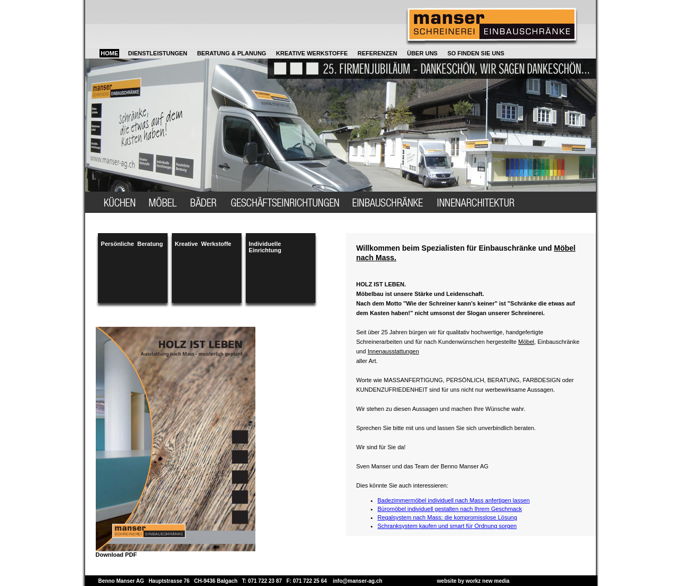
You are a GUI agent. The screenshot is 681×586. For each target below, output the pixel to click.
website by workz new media (473, 581)
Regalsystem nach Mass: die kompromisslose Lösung (447, 517)
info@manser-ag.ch (357, 581)
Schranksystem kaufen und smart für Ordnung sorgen (447, 526)
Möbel (526, 342)
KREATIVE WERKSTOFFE (312, 53)
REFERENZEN (377, 53)
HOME (109, 53)
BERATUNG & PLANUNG (231, 53)
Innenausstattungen (393, 351)
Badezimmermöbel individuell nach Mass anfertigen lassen (454, 500)
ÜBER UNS (422, 53)
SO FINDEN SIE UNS (475, 53)
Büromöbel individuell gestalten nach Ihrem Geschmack (450, 509)
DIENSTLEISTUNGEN (157, 53)
